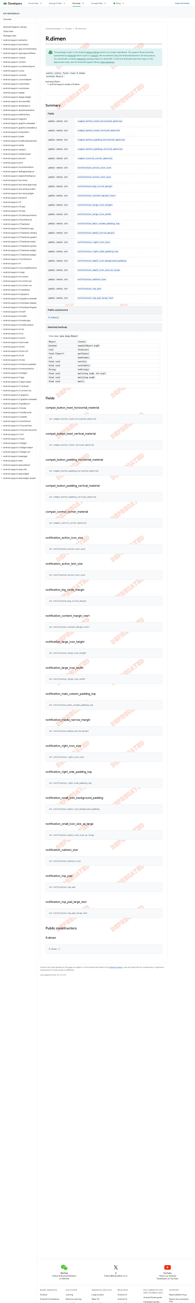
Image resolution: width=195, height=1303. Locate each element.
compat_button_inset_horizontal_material (100, 121)
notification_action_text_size (94, 177)
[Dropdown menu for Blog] (124, 3)
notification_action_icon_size (94, 167)
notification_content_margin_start (97, 195)
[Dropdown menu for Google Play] (106, 3)
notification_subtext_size (92, 279)
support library (93, 52)
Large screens (98, 1294)
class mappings (107, 62)
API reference (11, 13)
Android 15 (122, 1294)
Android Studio (182, 3)
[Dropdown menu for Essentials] (42, 3)
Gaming (69, 1294)
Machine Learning (73, 1299)
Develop (68, 29)
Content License (115, 967)
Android (43, 1294)
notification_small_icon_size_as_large (99, 270)
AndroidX (72, 55)
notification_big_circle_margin (95, 186)
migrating (81, 59)
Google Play (97, 3)
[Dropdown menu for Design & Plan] (65, 3)
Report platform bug (178, 1294)
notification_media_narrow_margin (96, 232)
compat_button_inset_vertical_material (99, 130)
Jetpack (94, 55)
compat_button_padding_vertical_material (100, 149)
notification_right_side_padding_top (98, 251)
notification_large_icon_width (94, 214)
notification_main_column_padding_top (98, 223)
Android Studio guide (152, 1297)
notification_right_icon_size (94, 242)
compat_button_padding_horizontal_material (101, 139)
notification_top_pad (89, 288)
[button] (18, 40)
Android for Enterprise (49, 1299)
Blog (118, 3)
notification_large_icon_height (95, 205)
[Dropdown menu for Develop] (84, 3)
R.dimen (52, 317)
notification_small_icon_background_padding (102, 260)
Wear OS (95, 1299)
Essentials (34, 3)
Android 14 (122, 1299)
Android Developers (53, 29)
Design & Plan (55, 3)
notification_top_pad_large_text (95, 298)
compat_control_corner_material (95, 158)
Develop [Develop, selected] (77, 3)
